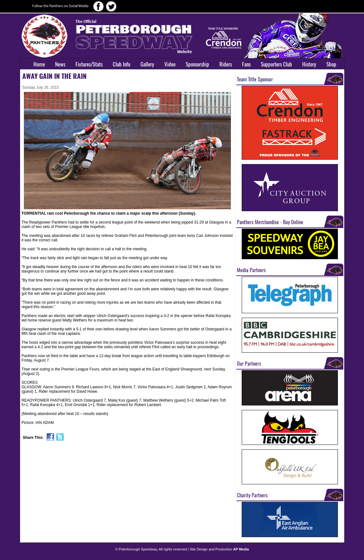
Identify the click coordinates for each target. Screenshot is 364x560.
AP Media (241, 549)
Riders (225, 64)
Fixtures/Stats (89, 64)
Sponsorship (197, 64)
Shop (331, 64)
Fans (246, 64)
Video (169, 64)
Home (39, 64)
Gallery (147, 64)
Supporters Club (276, 64)
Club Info (121, 64)
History (309, 64)
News (60, 64)
